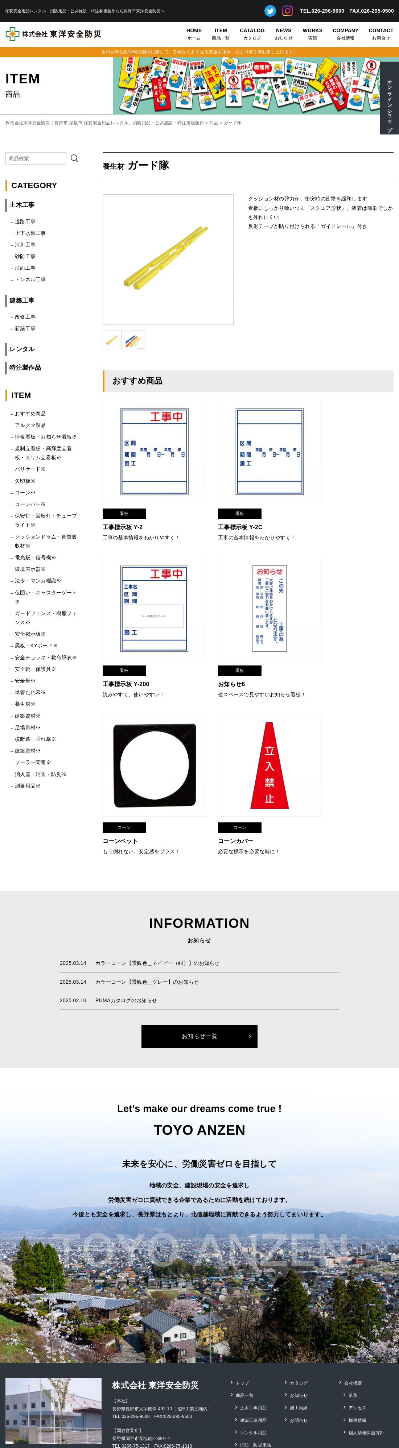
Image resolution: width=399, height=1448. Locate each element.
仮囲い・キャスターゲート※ (46, 597)
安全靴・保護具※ (35, 669)
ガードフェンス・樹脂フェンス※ (46, 617)
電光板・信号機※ (35, 557)
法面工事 (25, 268)
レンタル (21, 349)
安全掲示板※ (30, 634)
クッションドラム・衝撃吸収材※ (46, 541)
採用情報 (358, 1341)
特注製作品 (25, 367)
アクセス (358, 1331)
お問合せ (381, 34)
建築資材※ (28, 716)
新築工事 (25, 328)
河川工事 (25, 245)
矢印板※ (25, 481)
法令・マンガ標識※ (38, 581)
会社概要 (353, 1311)
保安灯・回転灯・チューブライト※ (46, 520)
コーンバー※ (30, 504)
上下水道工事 (30, 233)
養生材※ (25, 704)
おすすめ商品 (30, 413)
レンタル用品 (253, 1351)
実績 (312, 34)
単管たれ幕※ (30, 692)
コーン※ (25, 492)
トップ (243, 1311)
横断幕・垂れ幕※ (35, 739)
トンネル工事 (30, 279)
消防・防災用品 (256, 1361)
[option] (168, 260)
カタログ (252, 34)
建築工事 (21, 300)
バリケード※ (30, 469)
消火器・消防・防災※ (41, 774)
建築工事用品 (253, 1341)
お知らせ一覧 (199, 966)
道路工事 (25, 221)
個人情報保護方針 (366, 1351)
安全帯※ (25, 681)
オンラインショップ (389, 102)
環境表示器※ (30, 569)
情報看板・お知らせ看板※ (46, 437)
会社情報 (345, 34)
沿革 (353, 1321)
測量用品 (249, 1391)
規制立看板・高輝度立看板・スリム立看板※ (43, 452)
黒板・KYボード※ (36, 645)
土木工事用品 (253, 1331)
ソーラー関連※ (33, 762)
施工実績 (299, 1331)
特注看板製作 (253, 1380)
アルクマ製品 (30, 425)
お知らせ (284, 34)
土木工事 (21, 205)
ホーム (194, 34)
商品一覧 (221, 34)
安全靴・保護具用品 (260, 1371)
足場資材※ (28, 727)
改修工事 (25, 317)
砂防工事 (25, 256)
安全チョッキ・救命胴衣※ (46, 657)
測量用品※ (28, 786)
